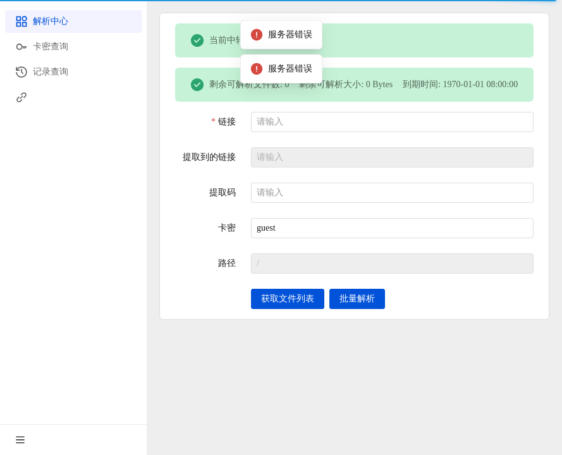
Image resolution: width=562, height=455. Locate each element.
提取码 (222, 192)
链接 (227, 121)
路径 (227, 263)
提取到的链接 (209, 157)
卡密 (227, 228)
